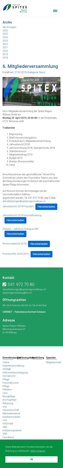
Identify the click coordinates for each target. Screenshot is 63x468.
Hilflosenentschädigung (15, 372)
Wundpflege (9, 396)
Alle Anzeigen (9, 27)
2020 (5, 51)
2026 (5, 30)
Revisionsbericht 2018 (14, 243)
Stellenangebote (22, 357)
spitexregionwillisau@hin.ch (17, 292)
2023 (5, 40)
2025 (5, 34)
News (42, 72)
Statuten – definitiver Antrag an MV (20, 229)
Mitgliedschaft (53, 362)
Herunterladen (46, 206)
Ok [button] (31, 459)
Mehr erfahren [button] (38, 451)
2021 (5, 47)
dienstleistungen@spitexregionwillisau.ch (24, 201)
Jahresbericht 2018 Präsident (18, 206)
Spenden (51, 357)
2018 (5, 57)
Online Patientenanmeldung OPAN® (13, 366)
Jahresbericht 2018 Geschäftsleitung (22, 215)
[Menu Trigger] (55, 10)
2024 (5, 37)
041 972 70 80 (21, 284)
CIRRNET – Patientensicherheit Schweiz (24, 312)
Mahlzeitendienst (11, 413)
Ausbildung (37, 357)
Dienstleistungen (8, 357)
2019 (5, 54)
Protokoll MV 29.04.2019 (16, 254)
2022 (5, 44)
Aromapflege (9, 399)
